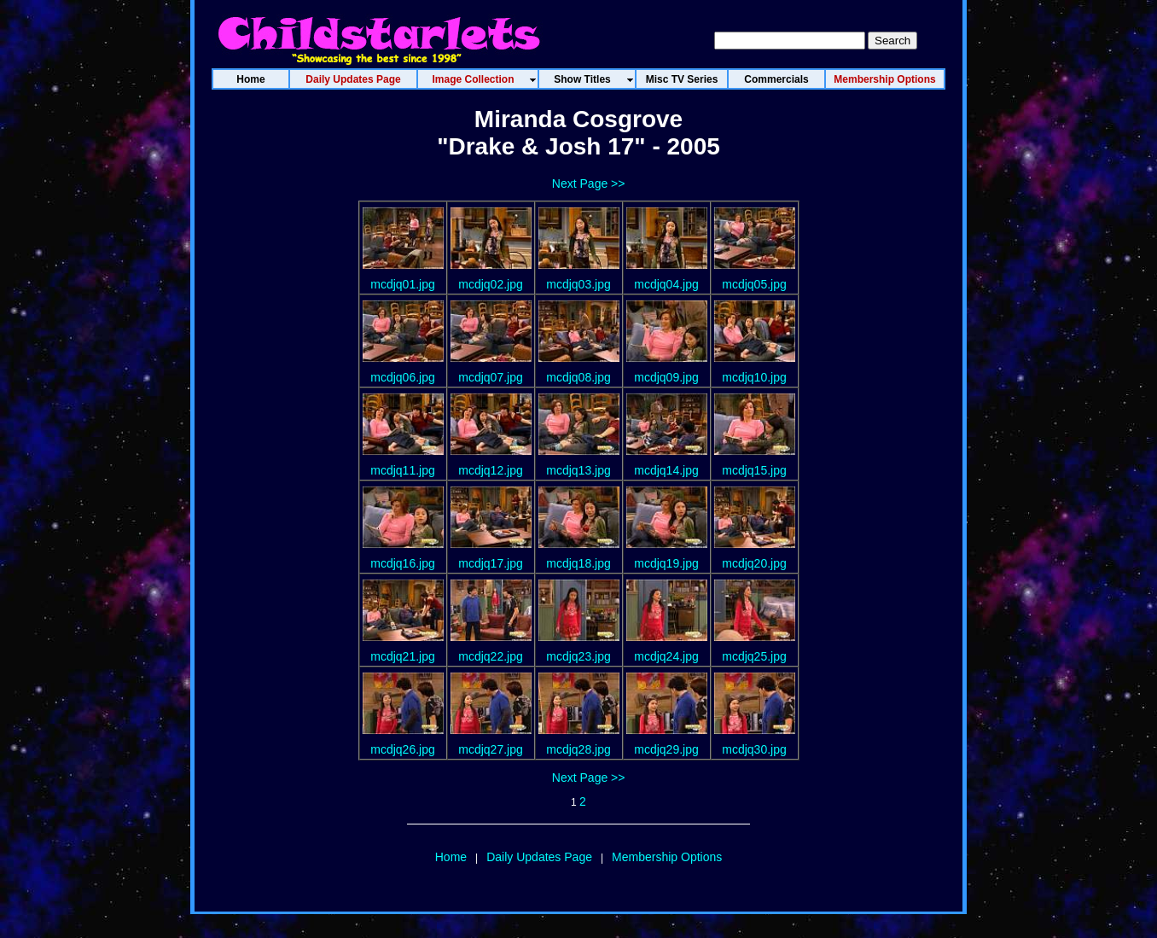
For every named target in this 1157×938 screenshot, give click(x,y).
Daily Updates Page (539, 857)
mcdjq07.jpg (490, 377)
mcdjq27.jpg (490, 749)
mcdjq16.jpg (402, 563)
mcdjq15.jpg (754, 470)
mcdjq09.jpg (666, 377)
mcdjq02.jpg (490, 284)
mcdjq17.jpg (490, 563)
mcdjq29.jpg (666, 749)
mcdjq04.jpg (666, 284)
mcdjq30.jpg (754, 749)
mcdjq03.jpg (578, 284)
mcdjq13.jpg (578, 470)
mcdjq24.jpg (666, 656)
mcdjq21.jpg (402, 656)
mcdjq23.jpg (578, 656)
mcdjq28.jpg (578, 749)
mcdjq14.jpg (666, 470)
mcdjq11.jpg (402, 470)
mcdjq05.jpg (754, 284)
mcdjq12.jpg (490, 470)
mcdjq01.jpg (402, 284)
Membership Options (667, 857)
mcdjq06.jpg (402, 377)
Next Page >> (588, 183)
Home (451, 857)
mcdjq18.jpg (578, 563)
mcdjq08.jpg (578, 377)
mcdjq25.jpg (754, 656)
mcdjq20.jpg (754, 563)
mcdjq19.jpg (666, 563)
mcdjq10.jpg (754, 377)
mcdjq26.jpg (402, 749)
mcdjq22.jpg (490, 656)
